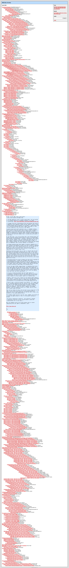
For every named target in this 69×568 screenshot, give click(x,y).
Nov (58, 13)
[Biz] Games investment (6, 350)
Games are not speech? (8, 497)
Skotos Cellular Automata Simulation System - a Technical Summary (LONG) (16, 563)
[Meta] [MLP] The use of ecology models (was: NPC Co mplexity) (14, 545)
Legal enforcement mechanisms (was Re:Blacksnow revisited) (14, 351)
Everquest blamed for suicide (7, 40)
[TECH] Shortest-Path (6, 99)
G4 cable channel (5, 203)
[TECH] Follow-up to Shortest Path (8, 494)
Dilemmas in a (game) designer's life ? (9, 337)
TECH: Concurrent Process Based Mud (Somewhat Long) (13, 413)
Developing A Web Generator (7, 548)
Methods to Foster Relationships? (8, 90)
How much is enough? (6, 388)
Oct (56, 13)
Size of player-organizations (7, 544)
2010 (59, 8)
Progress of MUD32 (5, 386)
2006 (63, 7)
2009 (57, 8)
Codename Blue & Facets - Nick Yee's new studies (11, 448)
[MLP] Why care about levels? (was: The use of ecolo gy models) (16, 531)
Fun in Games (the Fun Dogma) (8, 560)
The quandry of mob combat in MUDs (9, 513)
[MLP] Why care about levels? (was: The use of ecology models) (14, 524)
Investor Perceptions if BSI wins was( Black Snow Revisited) (13, 59)
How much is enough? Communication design (11, 502)
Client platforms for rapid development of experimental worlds (14, 354)
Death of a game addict (6, 42)
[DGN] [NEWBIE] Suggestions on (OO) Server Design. (12, 65)
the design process (5, 61)
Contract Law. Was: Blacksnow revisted (9, 64)
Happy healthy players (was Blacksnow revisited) (11, 360)
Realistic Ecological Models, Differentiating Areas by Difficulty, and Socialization (17, 437)
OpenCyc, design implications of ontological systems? (12, 75)
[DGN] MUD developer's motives (8, 113)
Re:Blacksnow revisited (6, 193)
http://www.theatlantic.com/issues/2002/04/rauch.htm (26, 221)
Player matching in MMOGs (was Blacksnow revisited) (12, 359)
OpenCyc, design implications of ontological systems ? (20, 83)
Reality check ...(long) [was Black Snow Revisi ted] (13, 20)
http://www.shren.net (11, 306)
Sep (54, 13)
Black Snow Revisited (6, 7)
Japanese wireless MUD (6, 387)
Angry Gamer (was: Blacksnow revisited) (9, 447)
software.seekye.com (34, 567)
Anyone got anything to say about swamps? (10, 18)
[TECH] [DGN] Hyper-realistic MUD (8, 385)
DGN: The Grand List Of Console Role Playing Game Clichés (13, 323)
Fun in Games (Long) (6, 495)
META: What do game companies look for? (10, 320)
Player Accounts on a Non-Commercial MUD (10, 418)
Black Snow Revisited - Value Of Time (9, 126)
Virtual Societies (5, 322)
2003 (57, 7)
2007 (65, 7)
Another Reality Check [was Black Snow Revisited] (11, 106)
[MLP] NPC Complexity (9, 212)
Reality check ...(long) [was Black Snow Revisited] (11, 19)
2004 (59, 7)
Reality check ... (5, 331)
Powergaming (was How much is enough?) (10, 554)
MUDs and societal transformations (8, 324)
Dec (59, 13)
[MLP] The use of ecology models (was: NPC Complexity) (13, 365)
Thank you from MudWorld (7, 192)
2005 (61, 7)
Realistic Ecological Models (9, 538)
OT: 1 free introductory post (7, 353)
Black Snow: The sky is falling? (8, 35)
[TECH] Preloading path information (9, 492)
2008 (55, 8)
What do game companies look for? (9, 188)
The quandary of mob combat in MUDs (9, 546)
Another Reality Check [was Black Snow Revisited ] (16, 112)
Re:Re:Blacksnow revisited (7, 436)
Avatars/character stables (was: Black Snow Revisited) (12, 384)
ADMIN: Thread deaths (6, 358)
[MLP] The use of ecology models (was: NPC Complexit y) (21, 374)
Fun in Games (4, 129)
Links (55, 20)
